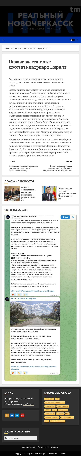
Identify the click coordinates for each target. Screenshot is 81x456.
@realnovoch (28, 404)
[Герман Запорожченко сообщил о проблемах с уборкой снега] (12, 193)
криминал (60, 413)
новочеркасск (49, 398)
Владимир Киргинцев (66, 417)
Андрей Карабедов (63, 406)
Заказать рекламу (29, 447)
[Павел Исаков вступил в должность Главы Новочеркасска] (49, 193)
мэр (67, 413)
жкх (47, 421)
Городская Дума (50, 406)
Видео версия (43, 447)
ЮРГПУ (48, 410)
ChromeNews (49, 453)
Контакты (54, 447)
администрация (50, 413)
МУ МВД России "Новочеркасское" (55, 402)
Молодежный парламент (57, 421)
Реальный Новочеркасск (41, 19)
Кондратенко (63, 410)
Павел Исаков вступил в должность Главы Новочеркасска (67, 192)
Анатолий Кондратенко (52, 417)
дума (55, 410)
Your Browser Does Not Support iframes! (40, 297)
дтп (57, 398)
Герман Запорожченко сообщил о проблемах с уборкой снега (28, 192)
